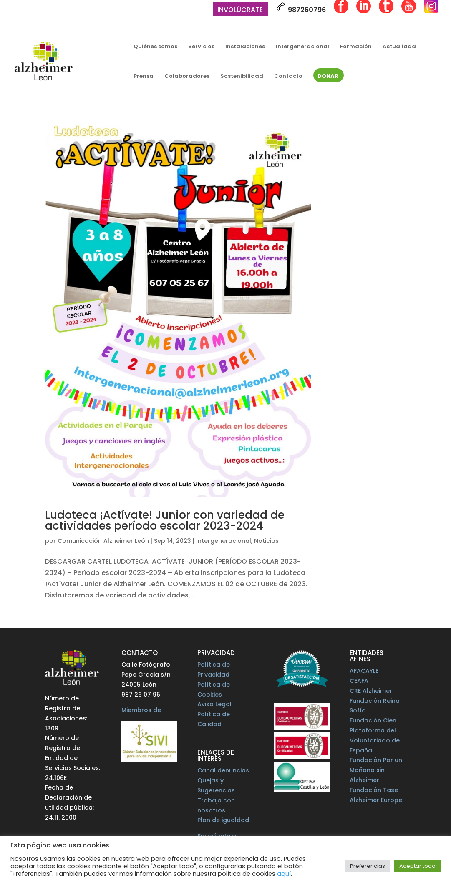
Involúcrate (240, 11)
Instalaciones (245, 47)
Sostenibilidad (241, 76)
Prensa (144, 76)
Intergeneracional (302, 47)
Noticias (266, 541)
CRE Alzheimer (371, 691)
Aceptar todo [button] (417, 866)
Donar (327, 76)
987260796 (301, 8)
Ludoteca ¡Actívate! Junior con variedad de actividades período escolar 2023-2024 (165, 520)
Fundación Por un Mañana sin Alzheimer (376, 770)
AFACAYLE (364, 671)
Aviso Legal (214, 704)
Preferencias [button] (367, 866)
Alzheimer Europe (376, 800)
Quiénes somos (155, 47)
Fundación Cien (373, 720)
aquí (284, 874)
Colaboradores (186, 76)
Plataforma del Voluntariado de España (375, 740)
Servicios (201, 47)
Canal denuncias (223, 770)
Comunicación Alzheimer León (103, 541)
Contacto (288, 76)
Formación (356, 47)
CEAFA (359, 681)
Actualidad (399, 47)
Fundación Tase (374, 790)
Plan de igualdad (223, 820)
